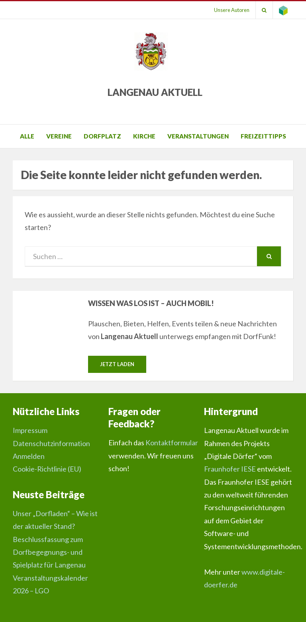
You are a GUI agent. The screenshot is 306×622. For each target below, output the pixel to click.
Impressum (30, 430)
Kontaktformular (171, 442)
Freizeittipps (263, 136)
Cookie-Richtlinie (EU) (47, 468)
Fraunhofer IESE (230, 468)
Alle (27, 136)
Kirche (144, 136)
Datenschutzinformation (51, 443)
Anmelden (29, 456)
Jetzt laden (117, 364)
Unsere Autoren (231, 10)
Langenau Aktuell (155, 92)
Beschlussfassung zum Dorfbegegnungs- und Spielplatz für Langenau (49, 552)
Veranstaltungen (198, 136)
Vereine (59, 136)
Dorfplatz (102, 136)
